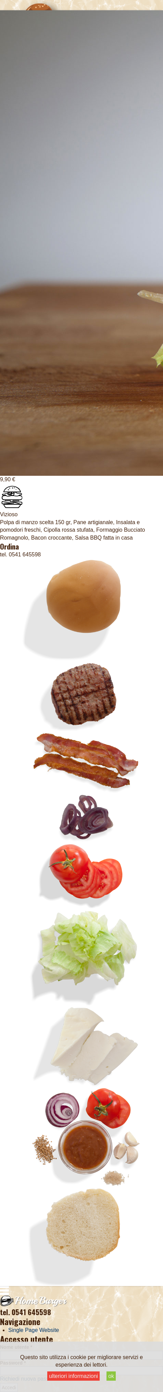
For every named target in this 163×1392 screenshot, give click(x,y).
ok (111, 1376)
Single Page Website (33, 1330)
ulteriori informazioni (73, 1376)
